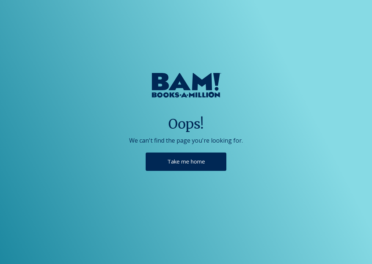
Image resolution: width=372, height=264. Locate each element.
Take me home (186, 161)
